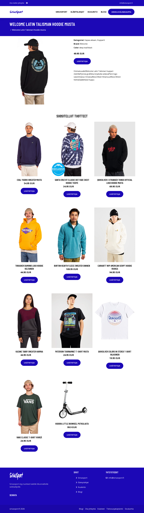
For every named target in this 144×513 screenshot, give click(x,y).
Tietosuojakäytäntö (114, 509)
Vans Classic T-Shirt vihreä (29, 437)
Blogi (103, 12)
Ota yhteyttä (90, 509)
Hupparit (101, 40)
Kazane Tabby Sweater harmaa (29, 351)
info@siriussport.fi (126, 3)
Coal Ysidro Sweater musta (29, 179)
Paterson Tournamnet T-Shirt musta (72, 351)
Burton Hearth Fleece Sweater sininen (72, 265)
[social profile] (27, 3)
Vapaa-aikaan (90, 40)
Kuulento (93, 12)
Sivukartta (129, 509)
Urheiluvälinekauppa (121, 12)
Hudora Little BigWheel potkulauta (72, 423)
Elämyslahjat (77, 12)
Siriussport (61, 12)
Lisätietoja (82, 61)
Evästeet (101, 509)
